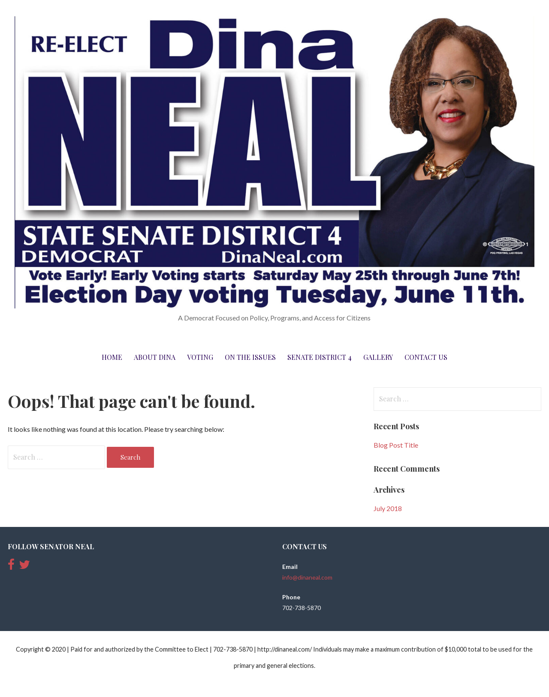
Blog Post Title (396, 445)
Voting (200, 357)
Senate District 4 (319, 357)
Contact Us (425, 357)
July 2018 (388, 508)
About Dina (154, 357)
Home (112, 357)
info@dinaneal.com (307, 577)
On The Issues (250, 357)
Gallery (378, 357)
